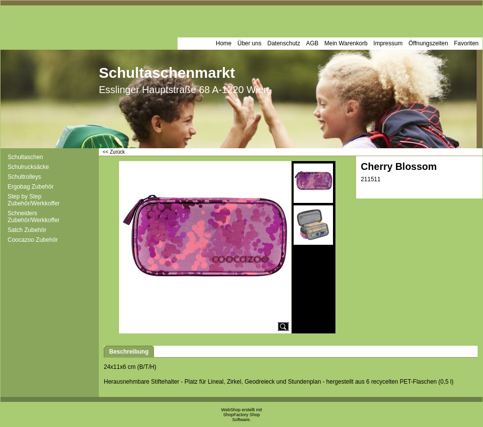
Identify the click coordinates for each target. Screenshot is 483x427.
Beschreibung (129, 351)
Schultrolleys (24, 176)
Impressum (387, 43)
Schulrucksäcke (28, 167)
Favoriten (466, 43)
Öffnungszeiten (428, 43)
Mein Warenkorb (346, 43)
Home (224, 43)
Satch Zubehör (27, 230)
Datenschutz (283, 43)
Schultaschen (25, 157)
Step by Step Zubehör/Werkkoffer (34, 200)
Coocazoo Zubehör (33, 239)
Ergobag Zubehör (31, 186)
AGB (312, 43)
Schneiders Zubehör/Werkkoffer (34, 217)
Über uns (250, 43)
